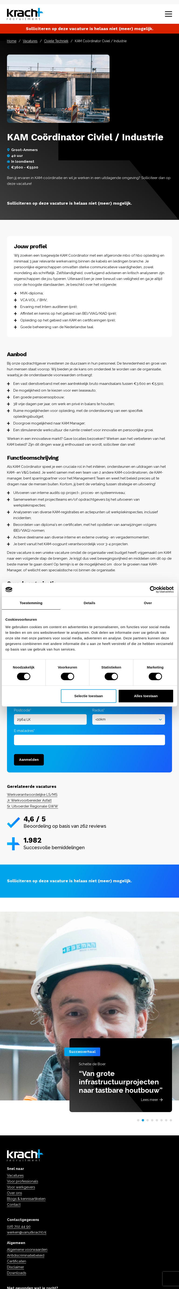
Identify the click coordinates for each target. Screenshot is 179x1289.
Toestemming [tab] (31, 603)
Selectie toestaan (88, 696)
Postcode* (22, 710)
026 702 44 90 (19, 1226)
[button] (138, 1120)
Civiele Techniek (56, 41)
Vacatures (30, 41)
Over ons (14, 1193)
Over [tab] (148, 603)
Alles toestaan (146, 696)
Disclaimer (15, 1267)
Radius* (98, 710)
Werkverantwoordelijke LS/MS (32, 795)
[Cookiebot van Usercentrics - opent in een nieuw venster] (153, 589)
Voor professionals (22, 1181)
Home (11, 41)
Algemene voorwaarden (27, 1250)
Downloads (16, 1273)
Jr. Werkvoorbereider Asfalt (29, 800)
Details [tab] (89, 603)
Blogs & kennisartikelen (26, 1199)
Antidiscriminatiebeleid (25, 1255)
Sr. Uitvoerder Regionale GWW (32, 806)
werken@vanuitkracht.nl (26, 1232)
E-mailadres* (24, 731)
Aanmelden (29, 760)
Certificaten (16, 1261)
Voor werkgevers (21, 1187)
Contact (14, 1205)
